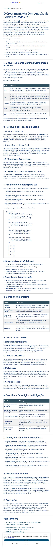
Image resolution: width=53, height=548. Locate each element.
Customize (15, 543)
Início (5, 8)
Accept (26, 540)
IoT (19, 21)
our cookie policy (11, 537)
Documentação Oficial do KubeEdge (17, 531)
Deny (37, 543)
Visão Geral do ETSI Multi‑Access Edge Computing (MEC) (23, 528)
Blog (9, 8)
